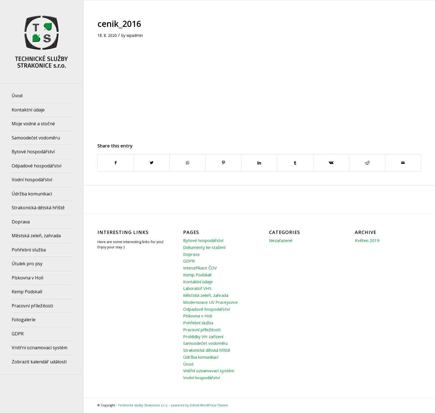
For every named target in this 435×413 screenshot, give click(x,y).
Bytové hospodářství (203, 240)
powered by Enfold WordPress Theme (199, 405)
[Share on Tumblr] (295, 162)
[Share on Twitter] (151, 162)
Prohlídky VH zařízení (203, 336)
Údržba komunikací (200, 357)
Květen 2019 (367, 240)
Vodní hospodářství (201, 377)
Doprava (191, 254)
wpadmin (135, 35)
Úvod (188, 364)
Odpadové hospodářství (206, 309)
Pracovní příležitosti (202, 329)
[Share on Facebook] (115, 162)
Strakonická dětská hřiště (206, 350)
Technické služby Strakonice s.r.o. (143, 405)
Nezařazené (280, 240)
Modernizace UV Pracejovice (210, 302)
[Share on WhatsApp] (187, 162)
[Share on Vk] (331, 162)
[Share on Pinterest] (223, 162)
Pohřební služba (198, 322)
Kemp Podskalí (197, 274)
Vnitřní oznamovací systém (208, 370)
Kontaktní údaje (198, 281)
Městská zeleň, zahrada (205, 295)
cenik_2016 (119, 23)
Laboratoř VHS (197, 288)
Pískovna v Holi (197, 315)
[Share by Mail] (403, 162)
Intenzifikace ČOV (200, 268)
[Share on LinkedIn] (259, 162)
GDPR (189, 261)
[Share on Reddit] (367, 162)
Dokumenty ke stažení (204, 247)
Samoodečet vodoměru (205, 343)
